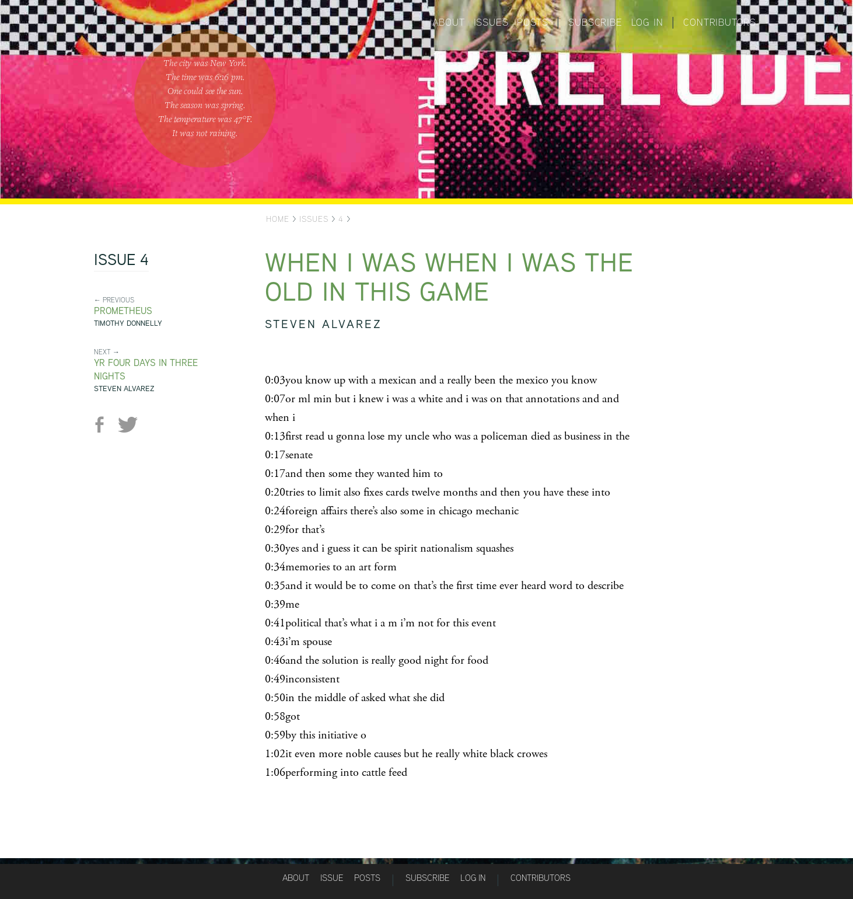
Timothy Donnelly (128, 323)
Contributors (719, 22)
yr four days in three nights (146, 369)
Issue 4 (121, 261)
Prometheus (123, 311)
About (448, 22)
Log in (647, 22)
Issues (491, 22)
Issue (331, 878)
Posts (532, 22)
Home (277, 219)
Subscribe (595, 22)
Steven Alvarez (124, 388)
